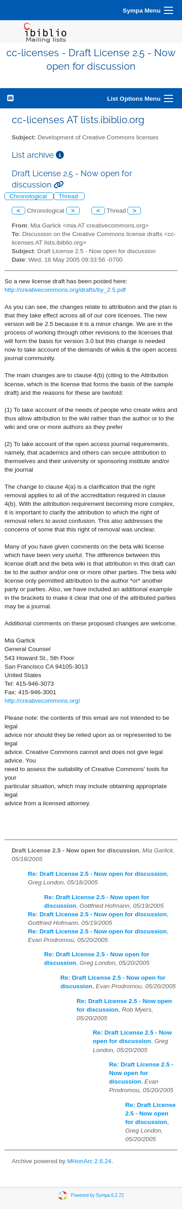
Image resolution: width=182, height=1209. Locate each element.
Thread (69, 196)
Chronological (29, 196)
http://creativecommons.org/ (42, 700)
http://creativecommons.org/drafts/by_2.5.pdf (65, 289)
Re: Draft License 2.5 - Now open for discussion (97, 873)
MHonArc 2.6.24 (89, 1161)
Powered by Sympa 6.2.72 (97, 1194)
